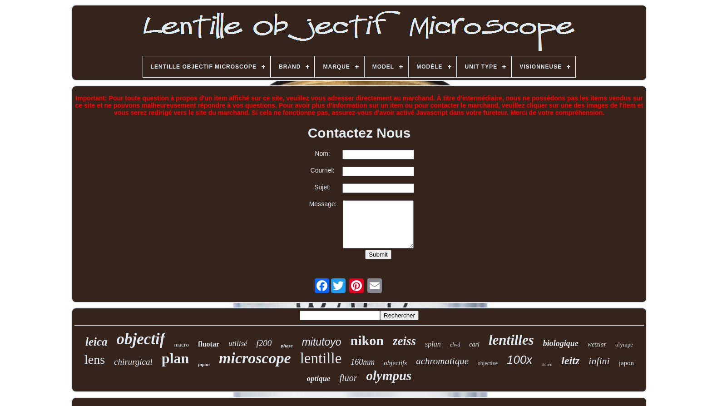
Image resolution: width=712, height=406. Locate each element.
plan (175, 358)
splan (433, 344)
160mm (363, 361)
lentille (321, 358)
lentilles (511, 340)
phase (286, 345)
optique (319, 378)
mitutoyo (321, 342)
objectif (141, 339)
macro (181, 344)
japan (204, 364)
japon (626, 362)
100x (519, 359)
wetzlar (597, 344)
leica (96, 342)
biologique (560, 343)
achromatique (442, 361)
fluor (348, 378)
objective (488, 363)
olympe (624, 344)
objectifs (395, 362)
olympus (388, 375)
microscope (255, 358)
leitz (570, 360)
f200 (264, 343)
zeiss (404, 341)
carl (474, 344)
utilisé (237, 343)
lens (94, 359)
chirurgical (133, 361)
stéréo (546, 364)
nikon (367, 340)
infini (598, 360)
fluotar (208, 344)
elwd (455, 345)
